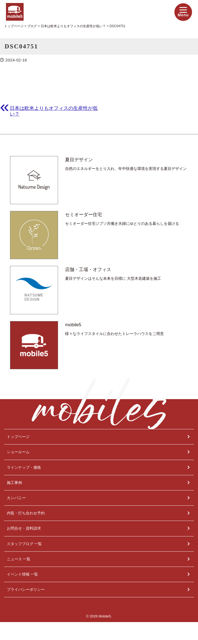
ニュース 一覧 (19, 559)
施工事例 (14, 482)
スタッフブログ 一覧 (24, 544)
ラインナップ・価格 (24, 467)
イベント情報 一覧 (22, 574)
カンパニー (16, 498)
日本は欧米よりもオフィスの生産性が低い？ (54, 110)
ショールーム (18, 452)
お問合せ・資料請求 (24, 528)
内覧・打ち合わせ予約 (26, 513)
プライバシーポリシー (26, 589)
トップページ (18, 436)
